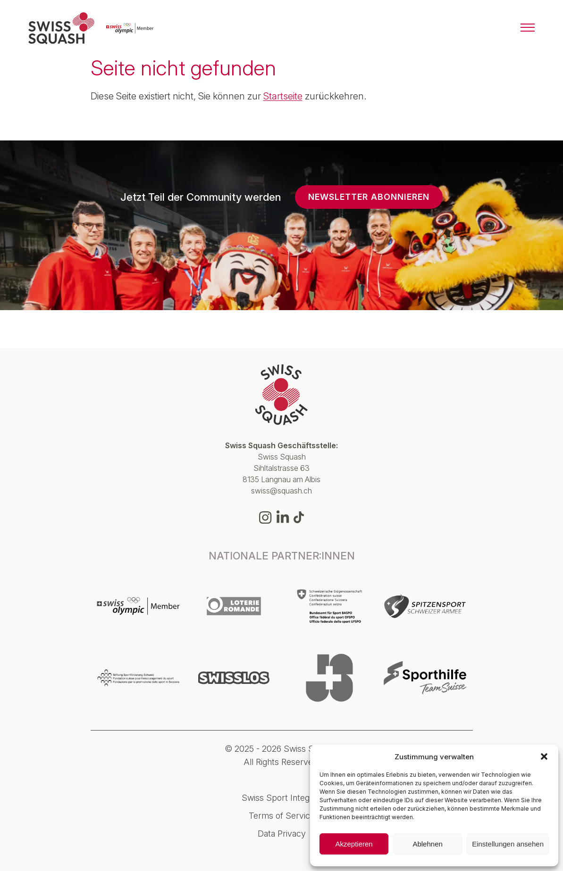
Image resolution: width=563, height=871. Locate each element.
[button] (544, 756)
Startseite (283, 96)
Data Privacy (282, 834)
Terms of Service (282, 816)
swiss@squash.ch (281, 490)
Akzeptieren (353, 844)
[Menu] (528, 28)
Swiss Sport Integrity (282, 798)
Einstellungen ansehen (508, 844)
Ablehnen (427, 844)
